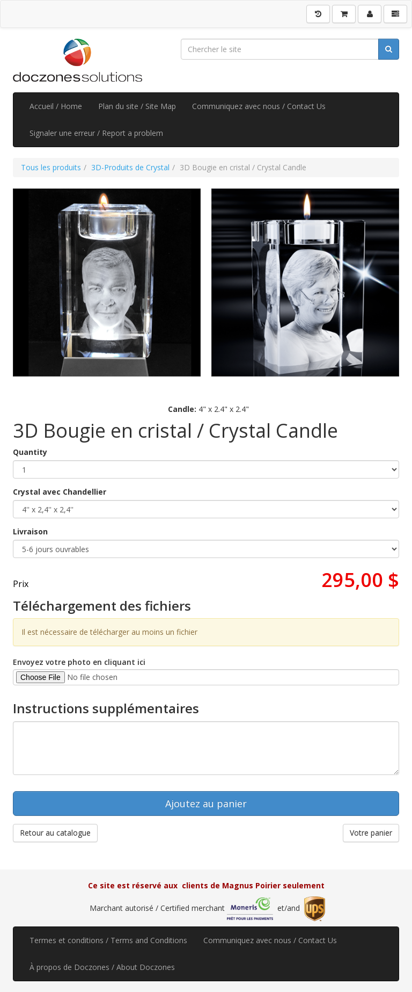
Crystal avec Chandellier (59, 492)
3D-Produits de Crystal (130, 167)
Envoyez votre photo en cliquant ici (79, 662)
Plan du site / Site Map (137, 106)
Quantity (30, 452)
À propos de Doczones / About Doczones (102, 967)
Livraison (30, 531)
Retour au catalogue (55, 833)
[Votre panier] (344, 14)
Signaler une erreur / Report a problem (96, 133)
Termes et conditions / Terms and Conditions (108, 940)
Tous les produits (51, 167)
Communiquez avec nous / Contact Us (259, 106)
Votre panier (371, 833)
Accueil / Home (56, 106)
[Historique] (318, 14)
